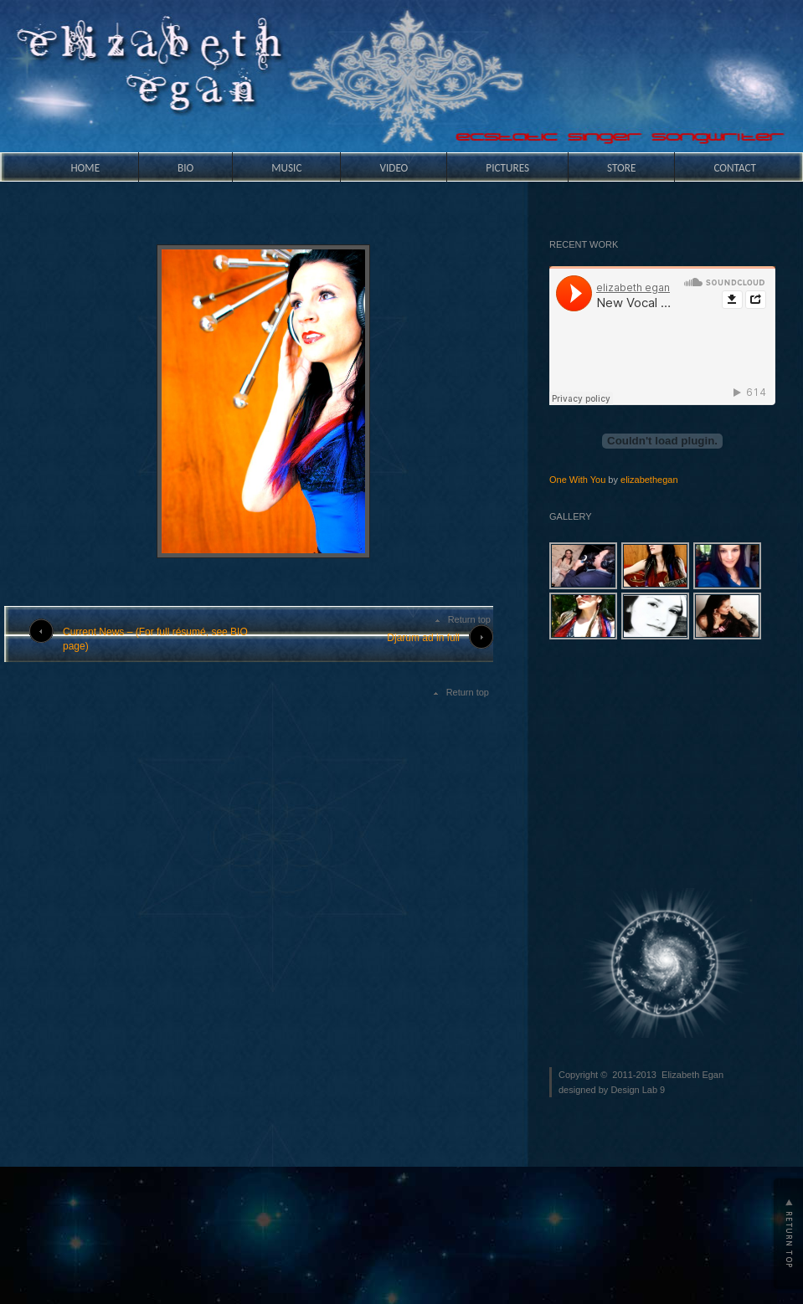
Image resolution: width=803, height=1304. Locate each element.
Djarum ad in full (423, 638)
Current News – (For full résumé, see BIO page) (155, 639)
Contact (734, 168)
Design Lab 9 (637, 1090)
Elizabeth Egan (692, 1075)
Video (393, 168)
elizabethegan (649, 480)
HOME (85, 168)
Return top (469, 619)
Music (286, 168)
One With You (577, 480)
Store (621, 168)
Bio (185, 168)
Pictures (507, 168)
